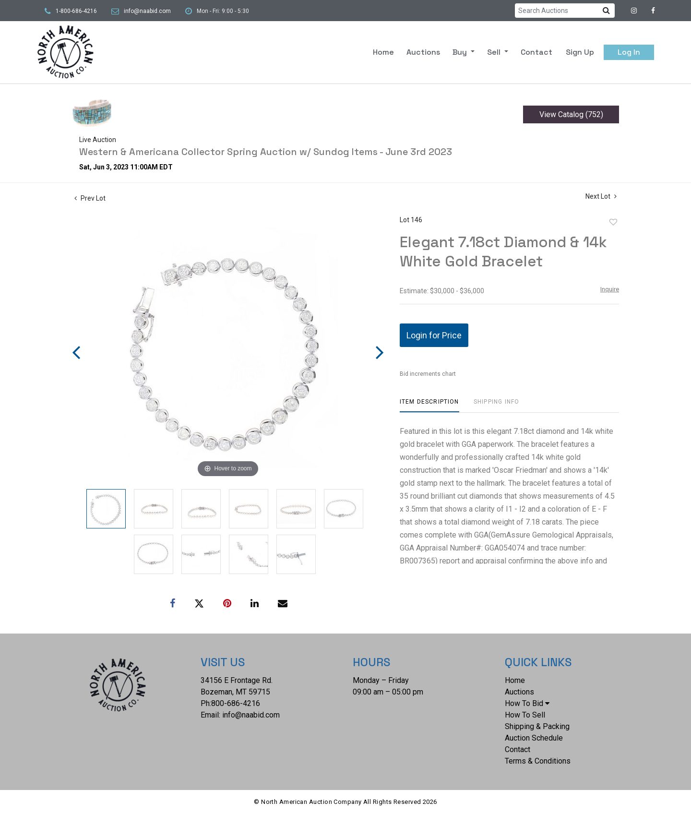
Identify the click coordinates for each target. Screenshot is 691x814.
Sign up (580, 52)
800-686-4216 (235, 703)
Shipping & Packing (537, 726)
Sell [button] (494, 52)
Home (383, 52)
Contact (536, 52)
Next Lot (601, 196)
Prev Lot (90, 198)
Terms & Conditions (538, 761)
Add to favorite (613, 222)
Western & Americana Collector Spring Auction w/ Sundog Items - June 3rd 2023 (265, 151)
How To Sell (525, 714)
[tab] (429, 405)
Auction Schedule (534, 737)
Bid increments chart (428, 374)
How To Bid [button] (527, 703)
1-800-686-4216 (76, 11)
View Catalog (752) (571, 114)
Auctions (423, 52)
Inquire (609, 289)
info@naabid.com (147, 11)
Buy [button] (461, 52)
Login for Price (434, 335)
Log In (629, 52)
